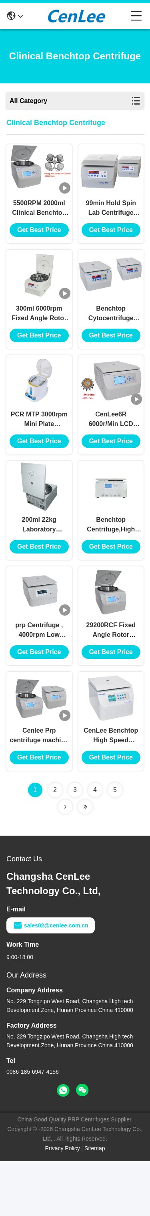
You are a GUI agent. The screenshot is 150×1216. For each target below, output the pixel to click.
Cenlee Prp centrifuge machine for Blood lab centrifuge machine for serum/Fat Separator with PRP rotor (39, 791)
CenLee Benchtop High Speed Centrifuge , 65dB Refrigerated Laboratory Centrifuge (111, 791)
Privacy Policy (62, 1203)
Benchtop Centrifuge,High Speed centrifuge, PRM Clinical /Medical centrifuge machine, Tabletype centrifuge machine (111, 562)
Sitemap (94, 1203)
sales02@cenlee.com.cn (50, 980)
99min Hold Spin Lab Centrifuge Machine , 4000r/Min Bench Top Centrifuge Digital (111, 218)
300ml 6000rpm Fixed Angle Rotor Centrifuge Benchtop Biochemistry (39, 332)
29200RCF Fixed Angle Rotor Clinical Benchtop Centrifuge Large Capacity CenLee (111, 676)
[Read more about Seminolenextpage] (65, 861)
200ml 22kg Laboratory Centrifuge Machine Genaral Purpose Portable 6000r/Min (39, 562)
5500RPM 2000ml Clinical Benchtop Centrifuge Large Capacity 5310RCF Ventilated (39, 218)
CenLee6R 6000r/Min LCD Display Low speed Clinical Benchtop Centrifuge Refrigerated (111, 447)
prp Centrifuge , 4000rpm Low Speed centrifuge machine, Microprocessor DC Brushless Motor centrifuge (39, 676)
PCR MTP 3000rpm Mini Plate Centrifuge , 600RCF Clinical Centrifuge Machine (39, 447)
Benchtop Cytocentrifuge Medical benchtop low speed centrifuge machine (111, 332)
